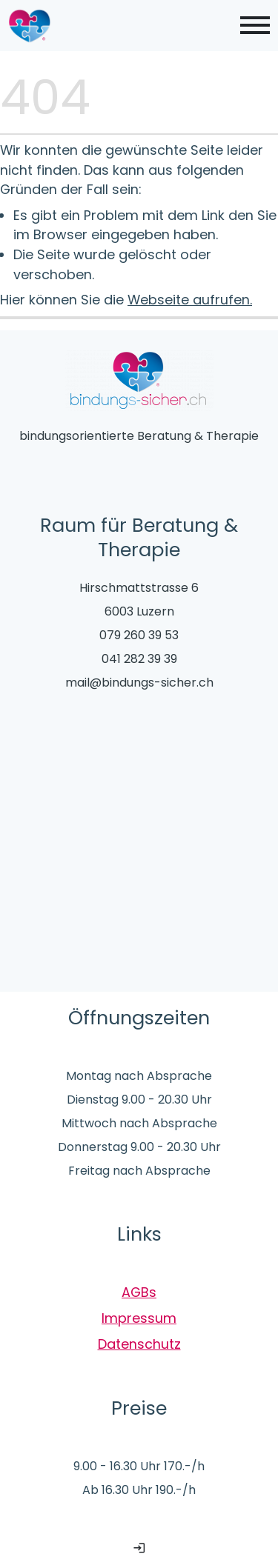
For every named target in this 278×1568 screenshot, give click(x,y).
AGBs (139, 1292)
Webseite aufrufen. (190, 299)
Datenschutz (139, 1344)
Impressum (139, 1318)
